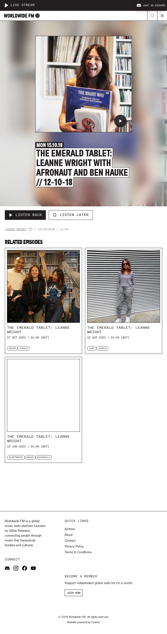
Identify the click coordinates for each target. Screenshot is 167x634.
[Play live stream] (6, 5)
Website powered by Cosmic (83, 622)
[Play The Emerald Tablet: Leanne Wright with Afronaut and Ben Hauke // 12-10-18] (120, 121)
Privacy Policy (74, 546)
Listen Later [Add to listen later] (71, 215)
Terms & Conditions (78, 552)
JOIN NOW (73, 592)
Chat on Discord (151, 5)
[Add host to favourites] (31, 229)
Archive (70, 529)
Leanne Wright (16, 229)
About (69, 535)
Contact (70, 541)
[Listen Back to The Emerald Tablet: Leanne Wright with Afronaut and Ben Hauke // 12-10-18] (25, 215)
